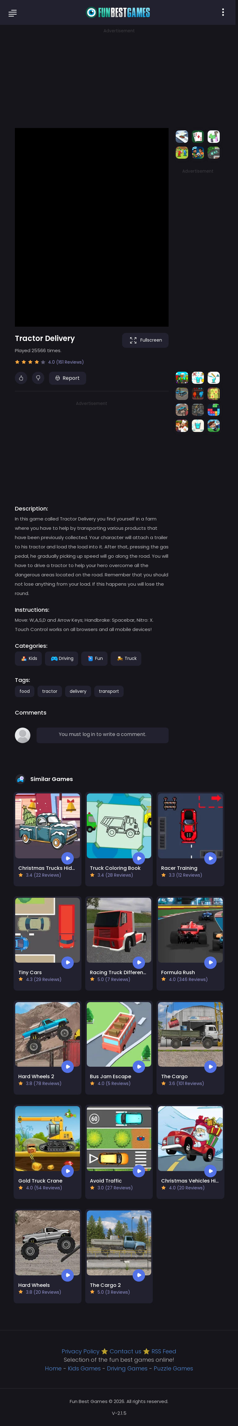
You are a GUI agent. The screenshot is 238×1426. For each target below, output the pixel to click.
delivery (78, 691)
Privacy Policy (80, 1351)
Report (67, 378)
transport (109, 691)
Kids (28, 658)
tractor (49, 691)
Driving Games (127, 1368)
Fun (94, 658)
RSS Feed (164, 1351)
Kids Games (84, 1368)
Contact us (125, 1351)
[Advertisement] (119, 77)
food (25, 691)
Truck (126, 658)
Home (53, 1368)
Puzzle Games (173, 1368)
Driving (61, 658)
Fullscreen (145, 340)
